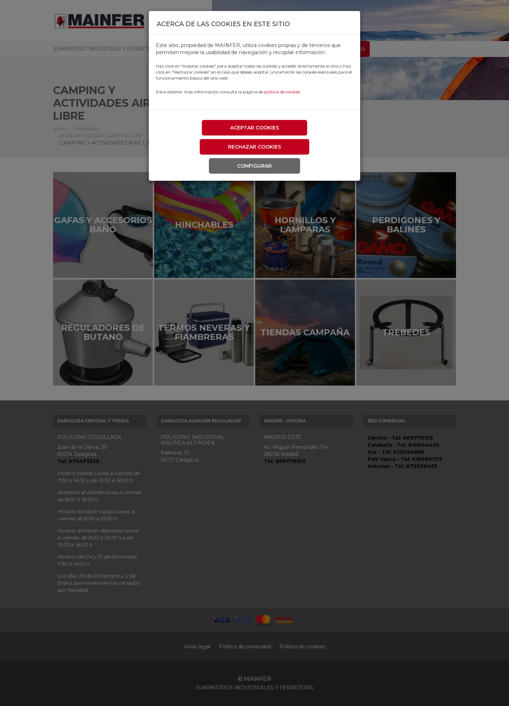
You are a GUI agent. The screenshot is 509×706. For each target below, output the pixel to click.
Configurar (254, 166)
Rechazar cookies (254, 147)
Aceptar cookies (254, 128)
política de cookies (282, 91)
